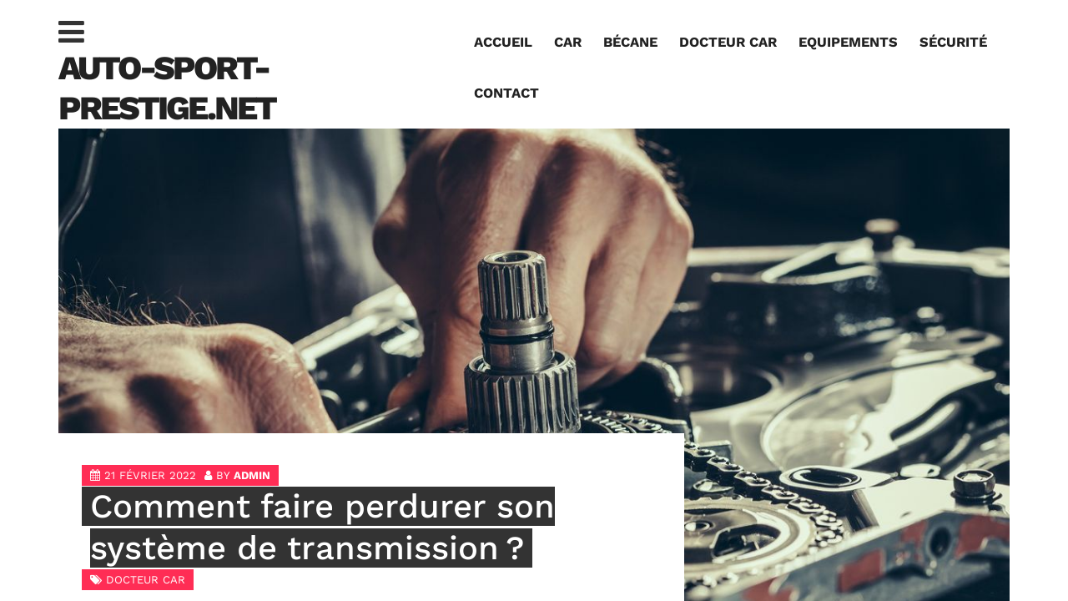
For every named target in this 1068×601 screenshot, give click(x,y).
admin (252, 475)
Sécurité (953, 42)
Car (568, 42)
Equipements (848, 42)
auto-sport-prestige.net (166, 88)
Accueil (503, 42)
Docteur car (728, 42)
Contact (506, 93)
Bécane (630, 42)
